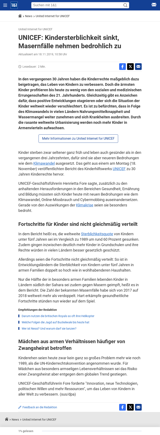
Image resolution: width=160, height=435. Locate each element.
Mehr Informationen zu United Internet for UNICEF (78, 138)
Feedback (39, 407)
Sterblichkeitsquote (97, 234)
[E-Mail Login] (154, 5)
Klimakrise (84, 205)
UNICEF (119, 169)
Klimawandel (44, 163)
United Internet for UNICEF (53, 16)
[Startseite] (14, 5)
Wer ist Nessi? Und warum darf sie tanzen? (49, 328)
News (28, 16)
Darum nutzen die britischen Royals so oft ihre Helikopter (58, 316)
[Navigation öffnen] (5, 5)
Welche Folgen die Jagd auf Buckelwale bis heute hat (55, 322)
